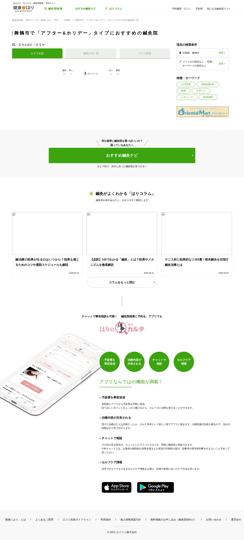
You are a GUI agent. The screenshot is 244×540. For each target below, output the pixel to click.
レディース (187, 97)
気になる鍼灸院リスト (219, 8)
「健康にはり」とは (14, 519)
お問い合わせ (213, 519)
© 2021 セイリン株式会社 (122, 532)
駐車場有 (208, 97)
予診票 (199, 8)
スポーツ (201, 90)
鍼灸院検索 (55, 8)
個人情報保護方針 (130, 519)
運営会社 (236, 519)
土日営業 (186, 84)
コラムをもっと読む (122, 282)
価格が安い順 (91, 53)
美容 (183, 90)
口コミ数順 (144, 53)
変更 (221, 53)
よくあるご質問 (44, 519)
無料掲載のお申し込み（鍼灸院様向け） (173, 519)
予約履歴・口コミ (181, 8)
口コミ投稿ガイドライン (77, 519)
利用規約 (106, 519)
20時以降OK (207, 84)
